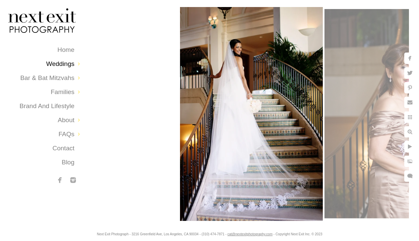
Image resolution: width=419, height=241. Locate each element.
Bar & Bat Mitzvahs (47, 77)
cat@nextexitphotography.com (257, 232)
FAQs (66, 134)
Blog (68, 162)
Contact (63, 148)
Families (62, 91)
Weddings (60, 63)
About (66, 120)
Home (65, 49)
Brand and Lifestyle (46, 105)
